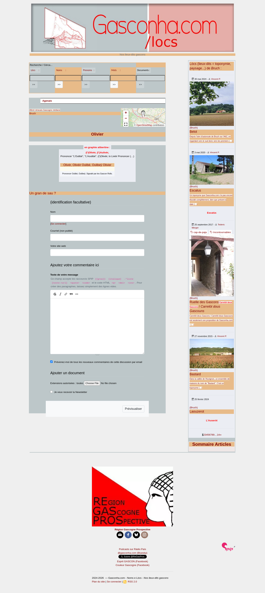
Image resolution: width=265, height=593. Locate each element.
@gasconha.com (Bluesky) (132, 552)
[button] (143, 113)
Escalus (195, 190)
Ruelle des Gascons (204, 302)
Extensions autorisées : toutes (66, 383)
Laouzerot (197, 411)
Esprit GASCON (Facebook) (132, 561)
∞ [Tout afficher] (220, 434)
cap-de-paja (199, 232)
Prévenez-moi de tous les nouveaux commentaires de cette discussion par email (98, 362)
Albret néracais (35, 110)
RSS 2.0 (130, 581)
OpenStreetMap (144, 125)
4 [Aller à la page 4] (207, 434)
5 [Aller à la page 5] (208, 434)
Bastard (195, 374)
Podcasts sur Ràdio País (132, 549)
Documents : (143, 70)
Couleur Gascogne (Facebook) (132, 565)
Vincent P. (216, 79)
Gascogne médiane (51, 110)
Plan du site (98, 581)
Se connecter (58, 223)
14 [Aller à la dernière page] (218, 434)
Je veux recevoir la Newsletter (70, 392)
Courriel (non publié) (61, 230)
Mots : (116, 70)
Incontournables (220, 232)
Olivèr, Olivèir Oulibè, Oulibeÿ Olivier (87, 165)
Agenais (47, 100)
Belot (193, 132)
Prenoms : (88, 70)
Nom (52, 211)
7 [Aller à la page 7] (211, 434)
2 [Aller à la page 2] (204, 434)
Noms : (61, 70)
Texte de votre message (64, 274)
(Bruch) (194, 127)
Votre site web (58, 246)
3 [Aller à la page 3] (205, 434)
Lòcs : (35, 70)
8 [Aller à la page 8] (212, 434)
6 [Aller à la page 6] (209, 434)
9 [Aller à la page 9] (213, 434)
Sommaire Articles (211, 444)
